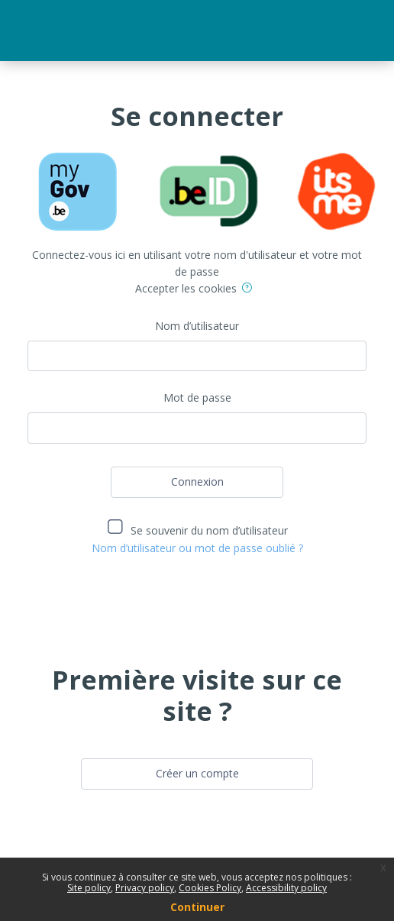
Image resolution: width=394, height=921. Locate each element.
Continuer (197, 907)
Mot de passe (197, 397)
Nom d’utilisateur (197, 325)
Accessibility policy (286, 887)
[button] (250, 289)
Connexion (197, 481)
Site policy (89, 887)
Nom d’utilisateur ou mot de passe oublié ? (197, 548)
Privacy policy (144, 887)
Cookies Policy (210, 887)
